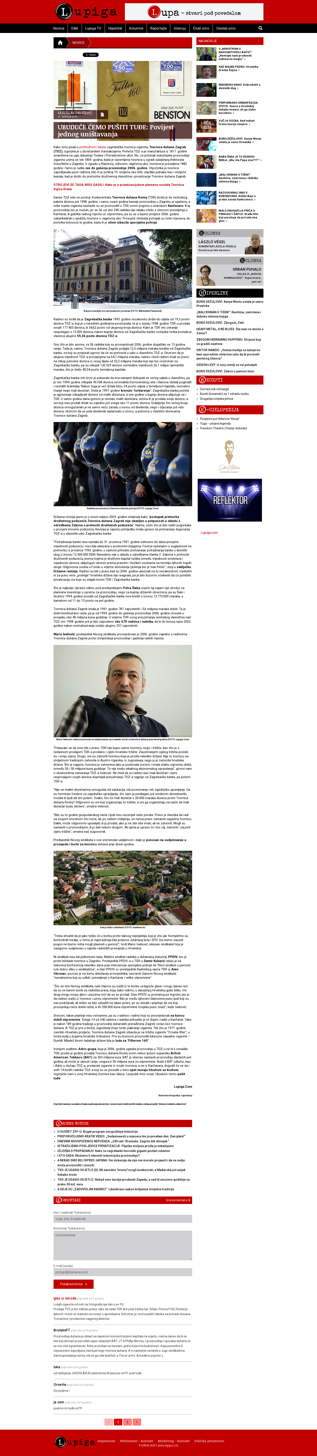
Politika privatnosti (209, 1441)
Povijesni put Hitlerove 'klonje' (220, 419)
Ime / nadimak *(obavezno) (123, 1217)
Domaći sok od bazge (214, 389)
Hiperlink (115, 28)
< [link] (109, 1422)
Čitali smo (201, 28)
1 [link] (118, 1422)
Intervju (180, 28)
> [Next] (137, 1422)
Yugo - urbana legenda (215, 423)
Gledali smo (226, 28)
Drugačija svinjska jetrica (216, 398)
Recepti (211, 380)
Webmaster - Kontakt (136, 1441)
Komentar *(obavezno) (123, 1243)
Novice (58, 28)
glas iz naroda (65, 1298)
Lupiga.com (209, 533)
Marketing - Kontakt (174, 1441)
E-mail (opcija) (123, 1270)
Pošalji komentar (73, 1284)
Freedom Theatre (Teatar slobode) (223, 428)
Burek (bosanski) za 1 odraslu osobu (224, 393)
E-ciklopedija (219, 410)
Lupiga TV (93, 28)
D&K (74, 28)
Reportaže (158, 28)
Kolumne (136, 28)
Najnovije (208, 41)
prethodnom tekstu (92, 147)
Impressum (106, 1441)
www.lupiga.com (168, 1445)
